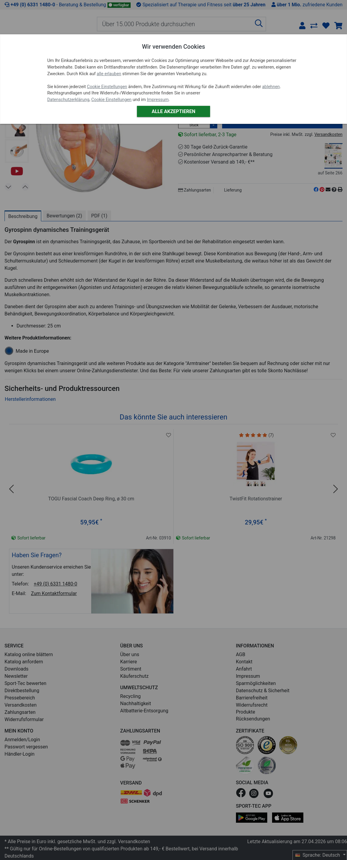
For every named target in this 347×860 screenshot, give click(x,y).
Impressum (158, 99)
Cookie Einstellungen (107, 86)
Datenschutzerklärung (68, 99)
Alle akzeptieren (173, 111)
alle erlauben (109, 73)
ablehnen (271, 86)
